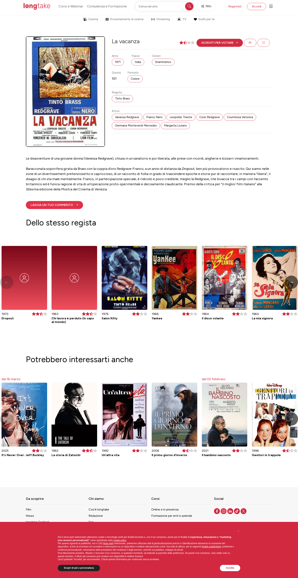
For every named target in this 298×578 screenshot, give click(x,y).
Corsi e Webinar (71, 6)
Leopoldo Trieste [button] (181, 117)
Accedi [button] (256, 6)
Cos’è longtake (99, 509)
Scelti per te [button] (204, 19)
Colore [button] (135, 78)
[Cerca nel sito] (164, 6)
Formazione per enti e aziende (171, 516)
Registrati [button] (234, 6)
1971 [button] (118, 62)
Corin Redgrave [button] (209, 117)
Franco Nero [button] (154, 117)
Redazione (96, 516)
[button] (220, 43)
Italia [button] (138, 62)
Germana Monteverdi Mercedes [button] (136, 125)
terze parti (108, 543)
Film (28, 509)
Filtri (206, 6)
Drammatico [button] (163, 62)
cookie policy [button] (119, 540)
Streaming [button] (160, 19)
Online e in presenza (165, 509)
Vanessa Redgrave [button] (127, 117)
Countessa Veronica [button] (240, 117)
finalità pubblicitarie (211, 546)
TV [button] (182, 19)
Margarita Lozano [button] (175, 125)
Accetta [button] (230, 568)
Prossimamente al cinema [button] (124, 19)
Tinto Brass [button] (122, 98)
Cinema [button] (90, 19)
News (30, 516)
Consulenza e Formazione (107, 6)
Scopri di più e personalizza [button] (79, 568)
